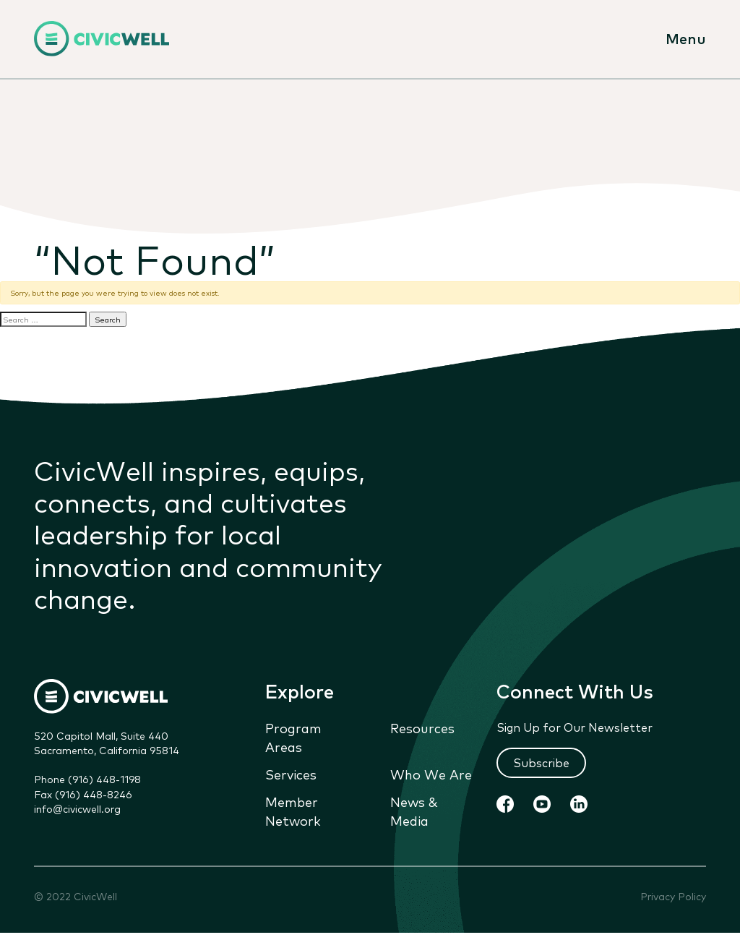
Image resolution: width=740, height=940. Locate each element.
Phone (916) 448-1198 (87, 778)
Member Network (293, 810)
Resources (422, 727)
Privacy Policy (673, 896)
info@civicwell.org (77, 808)
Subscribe (541, 762)
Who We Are (431, 773)
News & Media (414, 810)
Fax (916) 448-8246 (83, 793)
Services (291, 773)
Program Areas (293, 737)
